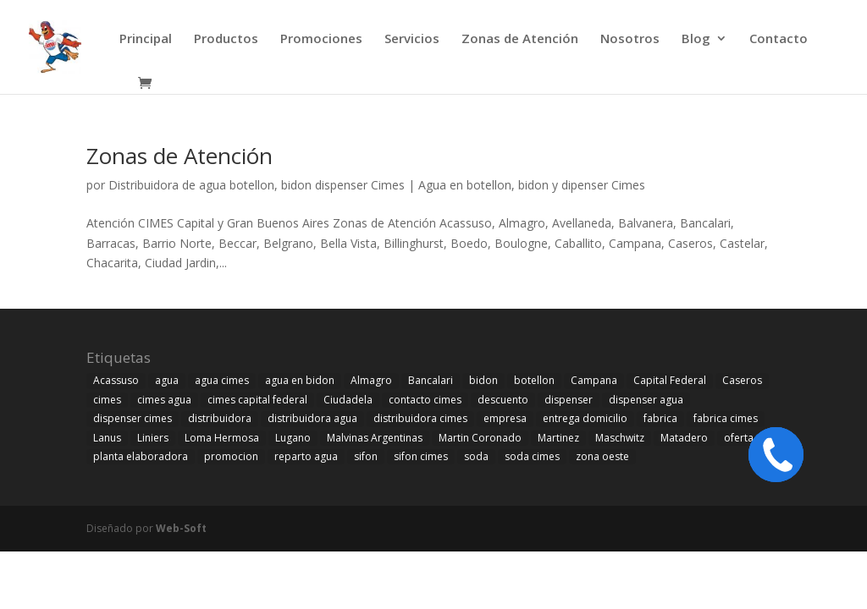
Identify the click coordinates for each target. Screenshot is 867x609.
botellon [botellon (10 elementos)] (534, 380)
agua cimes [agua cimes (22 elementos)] (222, 380)
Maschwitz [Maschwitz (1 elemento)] (619, 438)
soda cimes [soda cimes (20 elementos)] (532, 456)
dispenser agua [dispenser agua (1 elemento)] (646, 399)
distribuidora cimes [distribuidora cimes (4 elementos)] (420, 418)
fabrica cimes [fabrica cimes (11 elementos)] (725, 418)
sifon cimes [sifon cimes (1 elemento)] (421, 456)
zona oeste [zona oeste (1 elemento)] (602, 456)
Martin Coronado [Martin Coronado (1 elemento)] (480, 438)
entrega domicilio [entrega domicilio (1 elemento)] (585, 418)
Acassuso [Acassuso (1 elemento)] (116, 380)
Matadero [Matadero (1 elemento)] (684, 438)
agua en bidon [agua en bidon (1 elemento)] (299, 380)
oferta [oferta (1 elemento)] (739, 438)
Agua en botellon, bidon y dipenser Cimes (531, 185)
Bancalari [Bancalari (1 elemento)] (430, 380)
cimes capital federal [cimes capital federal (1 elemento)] (257, 399)
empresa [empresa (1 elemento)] (505, 418)
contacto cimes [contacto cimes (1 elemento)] (425, 399)
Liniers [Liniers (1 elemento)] (152, 438)
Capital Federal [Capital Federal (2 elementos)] (669, 380)
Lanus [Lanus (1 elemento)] (107, 438)
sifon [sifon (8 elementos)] (366, 456)
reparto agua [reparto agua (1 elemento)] (306, 456)
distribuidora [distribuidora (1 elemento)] (219, 418)
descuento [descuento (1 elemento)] (503, 399)
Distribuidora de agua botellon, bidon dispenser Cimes (256, 185)
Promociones (321, 39)
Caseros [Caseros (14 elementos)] (742, 380)
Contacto (778, 39)
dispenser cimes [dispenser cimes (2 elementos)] (132, 418)
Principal (145, 39)
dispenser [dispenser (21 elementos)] (568, 399)
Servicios (411, 39)
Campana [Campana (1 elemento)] (594, 380)
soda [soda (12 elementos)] (476, 456)
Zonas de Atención (519, 39)
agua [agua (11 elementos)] (167, 380)
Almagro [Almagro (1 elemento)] (371, 380)
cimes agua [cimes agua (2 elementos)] (164, 399)
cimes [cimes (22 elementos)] (107, 399)
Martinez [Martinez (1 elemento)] (558, 438)
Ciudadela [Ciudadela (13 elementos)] (348, 399)
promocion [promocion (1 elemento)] (231, 456)
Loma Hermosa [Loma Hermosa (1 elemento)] (222, 438)
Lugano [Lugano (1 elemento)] (293, 438)
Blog (696, 39)
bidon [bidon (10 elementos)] (483, 380)
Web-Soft (181, 528)
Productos (226, 39)
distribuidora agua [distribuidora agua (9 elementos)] (312, 418)
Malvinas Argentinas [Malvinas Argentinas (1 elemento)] (374, 438)
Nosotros (630, 39)
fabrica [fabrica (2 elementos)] (660, 418)
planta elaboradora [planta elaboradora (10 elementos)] (140, 456)
